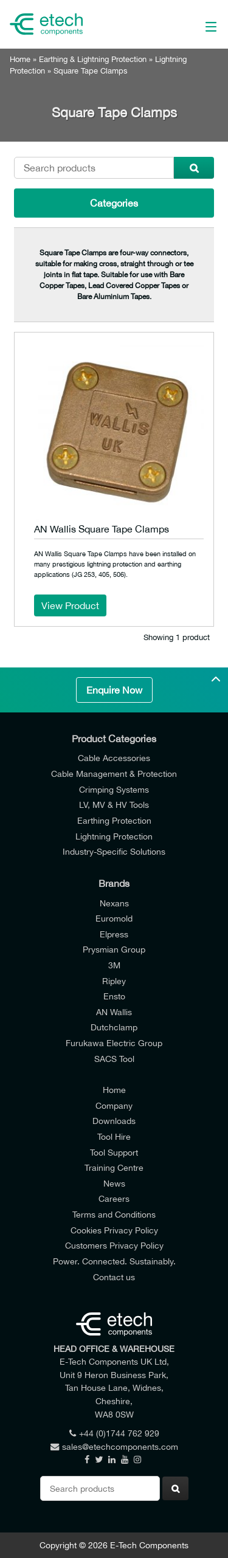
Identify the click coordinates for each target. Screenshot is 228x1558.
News (114, 1183)
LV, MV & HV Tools (114, 804)
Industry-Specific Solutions (114, 851)
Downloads (114, 1120)
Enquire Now (114, 689)
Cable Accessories (114, 758)
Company (114, 1105)
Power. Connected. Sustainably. (114, 1261)
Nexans (114, 903)
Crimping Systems (114, 789)
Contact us (114, 1277)
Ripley (114, 981)
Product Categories (114, 738)
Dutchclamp (114, 1027)
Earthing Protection (114, 820)
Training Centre (114, 1167)
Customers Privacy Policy (114, 1245)
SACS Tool (114, 1058)
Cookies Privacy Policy (114, 1230)
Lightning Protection (114, 836)
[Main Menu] (197, 24)
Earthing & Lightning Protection (93, 59)
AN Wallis (114, 1012)
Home (20, 59)
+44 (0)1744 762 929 (114, 1433)
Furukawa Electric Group (114, 1043)
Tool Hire (114, 1136)
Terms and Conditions (114, 1214)
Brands (114, 883)
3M (114, 965)
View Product (70, 605)
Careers (114, 1198)
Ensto (114, 996)
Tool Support (114, 1152)
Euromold (114, 918)
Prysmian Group (114, 949)
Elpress (114, 934)
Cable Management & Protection (114, 773)
